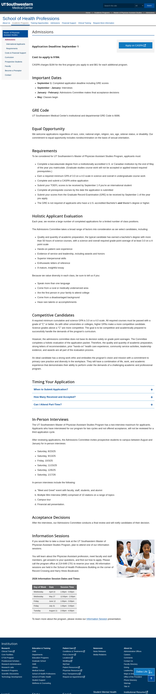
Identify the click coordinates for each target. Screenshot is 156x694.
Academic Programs (102, 13)
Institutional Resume (134, 692)
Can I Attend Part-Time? (48, 404)
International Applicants (15, 44)
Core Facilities (7, 655)
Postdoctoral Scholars (10, 661)
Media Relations (99, 655)
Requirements (12, 48)
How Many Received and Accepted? (55, 397)
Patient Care (68, 648)
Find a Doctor (68, 655)
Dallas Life (144, 671)
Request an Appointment (73, 677)
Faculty (8, 66)
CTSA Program (8, 658)
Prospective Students (13, 62)
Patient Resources (70, 667)
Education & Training (41, 648)
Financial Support (69, 23)
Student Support (38, 680)
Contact (8, 75)
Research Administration (11, 664)
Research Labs (8, 667)
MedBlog (66, 661)
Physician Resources (71, 670)
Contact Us (128, 661)
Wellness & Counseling (41, 683)
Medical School (38, 670)
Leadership (128, 670)
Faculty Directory (131, 664)
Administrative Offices (132, 651)
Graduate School (39, 661)
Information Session (96, 619)
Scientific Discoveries (10, 674)
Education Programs (40, 658)
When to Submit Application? (51, 389)
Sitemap (127, 683)
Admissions (150, 13)
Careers (127, 655)
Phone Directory (130, 680)
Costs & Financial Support (15, 53)
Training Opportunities (39, 23)
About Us (6, 23)
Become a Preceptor (13, 71)
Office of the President (133, 677)
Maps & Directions (131, 674)
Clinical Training (84, 23)
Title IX (126, 686)
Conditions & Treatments (73, 651)
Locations (66, 658)
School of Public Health (41, 677)
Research (6, 648)
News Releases (99, 651)
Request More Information (103, 23)
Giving (126, 667)
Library (35, 667)
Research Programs (10, 670)
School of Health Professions (31, 18)
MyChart (66, 664)
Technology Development (12, 677)
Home (88, 13)
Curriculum (9, 57)
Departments (37, 655)
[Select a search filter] (139, 6)
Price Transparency (70, 674)
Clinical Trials (7, 651)
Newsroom (98, 648)
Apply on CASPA (134, 45)
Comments (128, 658)
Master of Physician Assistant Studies (128, 13)
